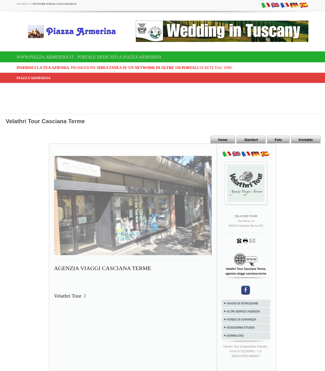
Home (222, 140)
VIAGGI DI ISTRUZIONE (242, 303)
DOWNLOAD (235, 335)
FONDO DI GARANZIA (241, 319)
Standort (251, 140)
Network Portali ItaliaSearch (54, 3)
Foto (278, 140)
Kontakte (306, 140)
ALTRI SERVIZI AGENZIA (243, 311)
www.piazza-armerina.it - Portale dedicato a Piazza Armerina (89, 57)
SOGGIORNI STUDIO (241, 327)
